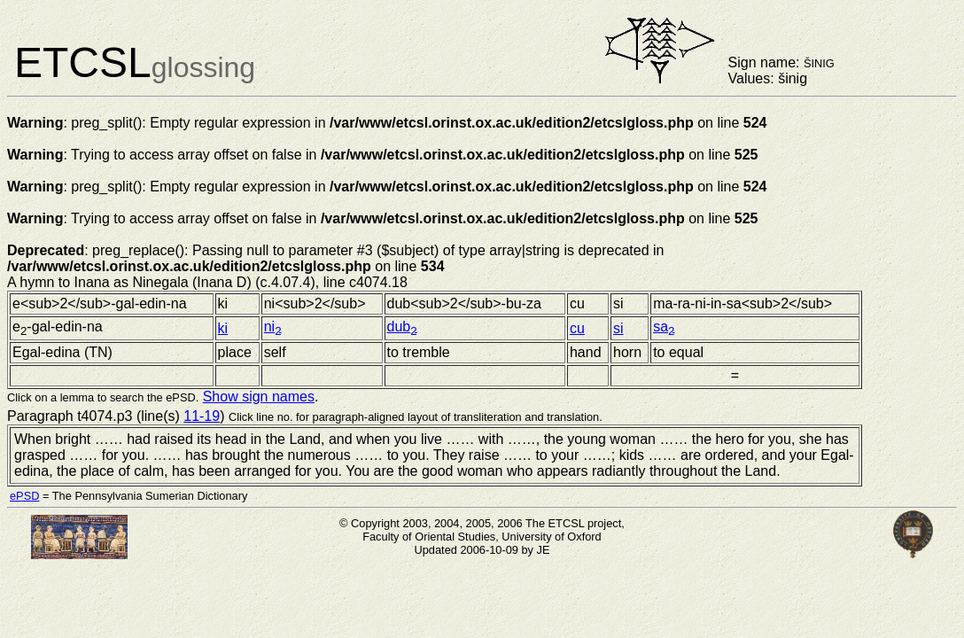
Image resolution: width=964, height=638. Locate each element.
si (618, 328)
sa (663, 326)
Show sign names (259, 396)
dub (402, 326)
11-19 (201, 416)
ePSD (24, 495)
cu (577, 328)
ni (273, 326)
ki (223, 328)
